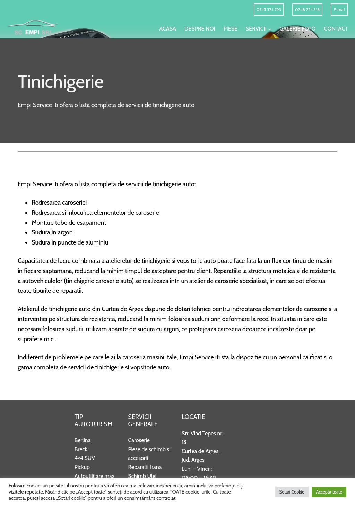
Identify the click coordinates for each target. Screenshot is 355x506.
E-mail (339, 9)
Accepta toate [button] (329, 492)
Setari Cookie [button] (291, 492)
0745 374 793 (269, 9)
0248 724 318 (307, 9)
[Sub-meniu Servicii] (269, 29)
